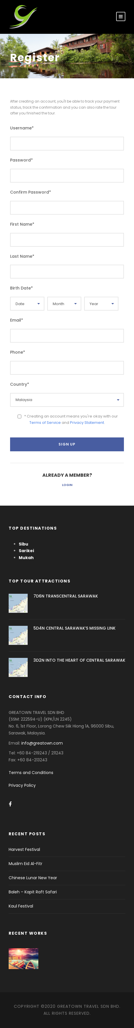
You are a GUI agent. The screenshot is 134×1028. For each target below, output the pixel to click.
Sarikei (26, 551)
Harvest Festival (24, 849)
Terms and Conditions (31, 772)
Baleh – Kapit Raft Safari (33, 892)
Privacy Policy (22, 785)
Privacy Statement (87, 422)
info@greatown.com (42, 743)
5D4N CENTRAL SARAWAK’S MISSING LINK (74, 628)
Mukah (26, 558)
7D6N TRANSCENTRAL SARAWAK (65, 596)
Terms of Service (45, 422)
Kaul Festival (21, 906)
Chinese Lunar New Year (33, 878)
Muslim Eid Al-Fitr (25, 863)
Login (67, 485)
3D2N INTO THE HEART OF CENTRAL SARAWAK (79, 660)
